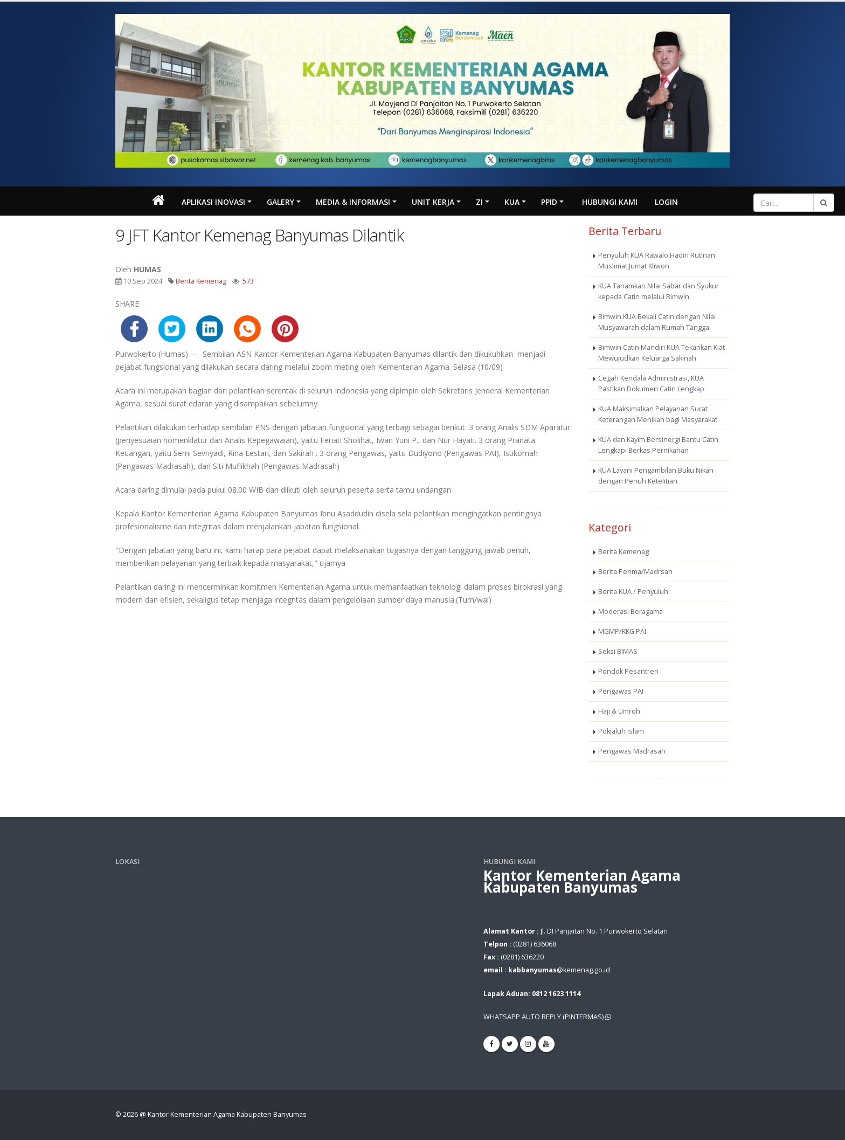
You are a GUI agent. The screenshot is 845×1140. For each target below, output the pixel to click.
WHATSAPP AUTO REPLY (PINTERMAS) (547, 1016)
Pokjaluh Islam (621, 731)
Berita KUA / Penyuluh (633, 591)
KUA (512, 202)
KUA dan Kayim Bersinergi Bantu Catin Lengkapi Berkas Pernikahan (658, 445)
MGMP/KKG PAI (622, 631)
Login (666, 202)
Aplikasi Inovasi (213, 202)
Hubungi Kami (610, 202)
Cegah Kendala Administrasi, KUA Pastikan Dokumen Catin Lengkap (651, 383)
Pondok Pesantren (628, 671)
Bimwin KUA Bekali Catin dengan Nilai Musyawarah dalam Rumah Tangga (657, 322)
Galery (280, 202)
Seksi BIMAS (618, 651)
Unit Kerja (433, 202)
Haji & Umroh (619, 711)
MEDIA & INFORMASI (353, 202)
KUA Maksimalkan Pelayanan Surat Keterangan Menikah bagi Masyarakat (657, 414)
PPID (549, 202)
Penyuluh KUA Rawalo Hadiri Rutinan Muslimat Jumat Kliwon (656, 261)
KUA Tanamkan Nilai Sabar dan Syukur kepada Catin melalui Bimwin (658, 291)
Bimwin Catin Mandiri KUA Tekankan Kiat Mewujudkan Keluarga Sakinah (661, 353)
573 (248, 281)
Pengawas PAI (620, 691)
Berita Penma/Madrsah (635, 571)
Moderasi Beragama (630, 611)
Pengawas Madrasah (632, 751)
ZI (479, 202)
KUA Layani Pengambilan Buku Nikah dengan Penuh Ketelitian (656, 476)
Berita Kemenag (201, 281)
